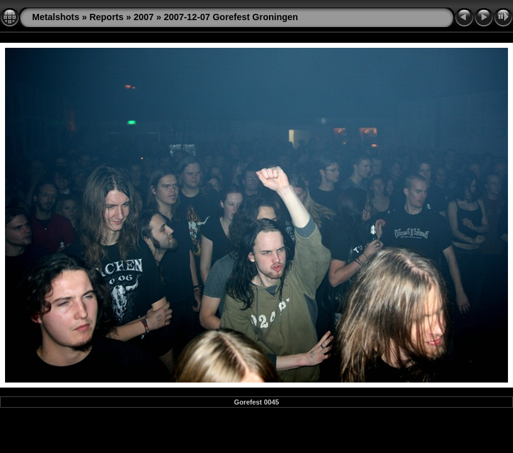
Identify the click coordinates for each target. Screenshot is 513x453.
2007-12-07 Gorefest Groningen (231, 17)
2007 (144, 17)
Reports (106, 17)
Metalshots (55, 17)
